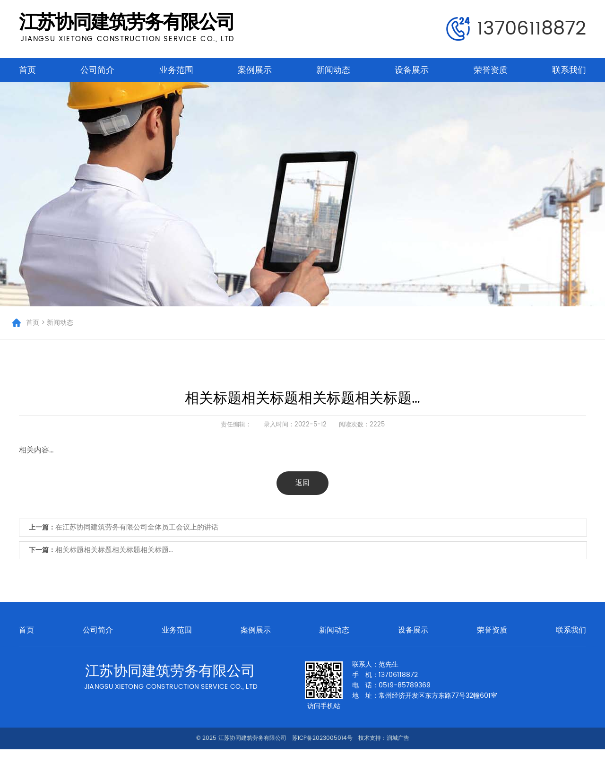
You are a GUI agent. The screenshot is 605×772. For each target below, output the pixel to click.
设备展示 (412, 70)
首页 (27, 70)
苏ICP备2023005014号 (322, 738)
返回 (302, 483)
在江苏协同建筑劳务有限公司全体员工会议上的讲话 (136, 527)
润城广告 (398, 738)
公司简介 (97, 70)
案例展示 (255, 70)
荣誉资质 (491, 70)
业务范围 (176, 70)
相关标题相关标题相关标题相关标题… (114, 550)
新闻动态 (333, 70)
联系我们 (569, 70)
